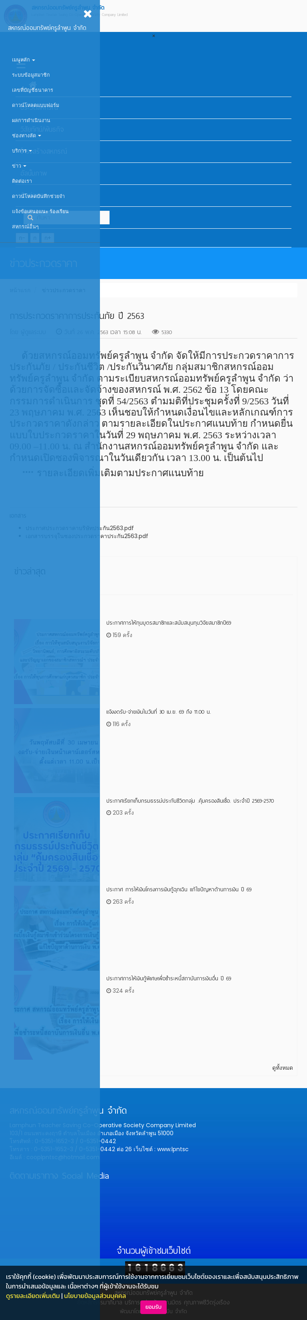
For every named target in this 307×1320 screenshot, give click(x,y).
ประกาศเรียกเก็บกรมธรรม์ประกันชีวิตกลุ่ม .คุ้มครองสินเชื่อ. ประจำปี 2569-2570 (190, 800)
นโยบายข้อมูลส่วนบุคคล (95, 1295)
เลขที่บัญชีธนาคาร (32, 90)
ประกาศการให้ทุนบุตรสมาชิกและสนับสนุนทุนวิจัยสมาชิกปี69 (168, 622)
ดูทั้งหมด (282, 1068)
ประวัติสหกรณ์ (39, 107)
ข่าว (19, 165)
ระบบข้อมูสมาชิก (31, 74)
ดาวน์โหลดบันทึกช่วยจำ (38, 196)
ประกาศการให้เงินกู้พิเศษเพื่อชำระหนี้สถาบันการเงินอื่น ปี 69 (168, 978)
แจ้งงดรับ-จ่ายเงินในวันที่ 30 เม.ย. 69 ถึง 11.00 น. (158, 711)
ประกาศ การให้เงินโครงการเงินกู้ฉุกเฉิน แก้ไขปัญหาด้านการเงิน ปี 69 (178, 889)
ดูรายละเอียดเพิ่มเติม (33, 1295)
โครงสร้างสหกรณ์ (43, 151)
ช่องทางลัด (26, 135)
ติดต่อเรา (22, 181)
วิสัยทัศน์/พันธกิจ (42, 129)
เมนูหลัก (23, 59)
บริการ (22, 150)
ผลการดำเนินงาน (31, 120)
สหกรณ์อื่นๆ (25, 226)
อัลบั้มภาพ (33, 173)
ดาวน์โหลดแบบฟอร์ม (35, 105)
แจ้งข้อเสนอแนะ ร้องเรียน (40, 211)
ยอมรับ (154, 1307)
